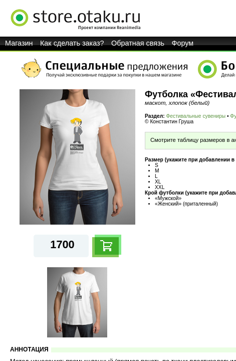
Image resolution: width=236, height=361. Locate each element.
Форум (183, 43)
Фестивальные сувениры (196, 116)
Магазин (19, 43)
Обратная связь (137, 43)
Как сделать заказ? (72, 43)
